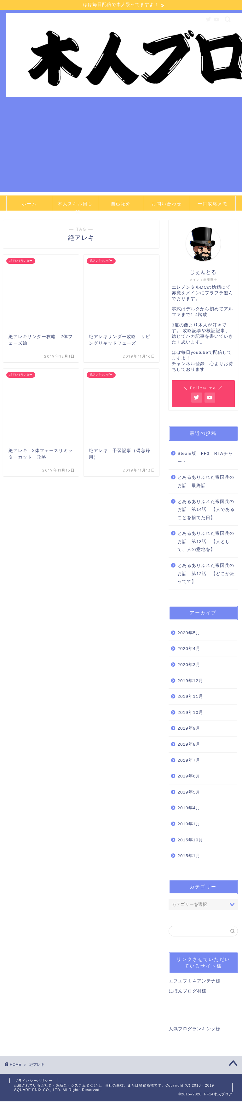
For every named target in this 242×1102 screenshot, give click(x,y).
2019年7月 (188, 760)
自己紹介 (121, 204)
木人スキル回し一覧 (75, 206)
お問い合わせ (167, 204)
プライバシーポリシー (33, 1081)
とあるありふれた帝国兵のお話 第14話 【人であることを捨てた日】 (206, 510)
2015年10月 (190, 840)
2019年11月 (190, 697)
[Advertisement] (121, 149)
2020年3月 (188, 665)
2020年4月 (188, 649)
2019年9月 (188, 728)
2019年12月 (190, 681)
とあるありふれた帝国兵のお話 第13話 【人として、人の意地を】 (205, 542)
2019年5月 (188, 792)
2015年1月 (188, 856)
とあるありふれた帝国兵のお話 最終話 (205, 482)
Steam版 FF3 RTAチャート (205, 458)
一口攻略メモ (213, 204)
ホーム (29, 204)
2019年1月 (188, 824)
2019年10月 (190, 713)
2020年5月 (188, 633)
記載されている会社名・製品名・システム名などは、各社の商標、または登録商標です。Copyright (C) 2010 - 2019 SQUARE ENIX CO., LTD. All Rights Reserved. (114, 1088)
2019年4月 (188, 808)
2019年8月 (188, 745)
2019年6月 (188, 776)
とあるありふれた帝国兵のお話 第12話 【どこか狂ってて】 (206, 574)
